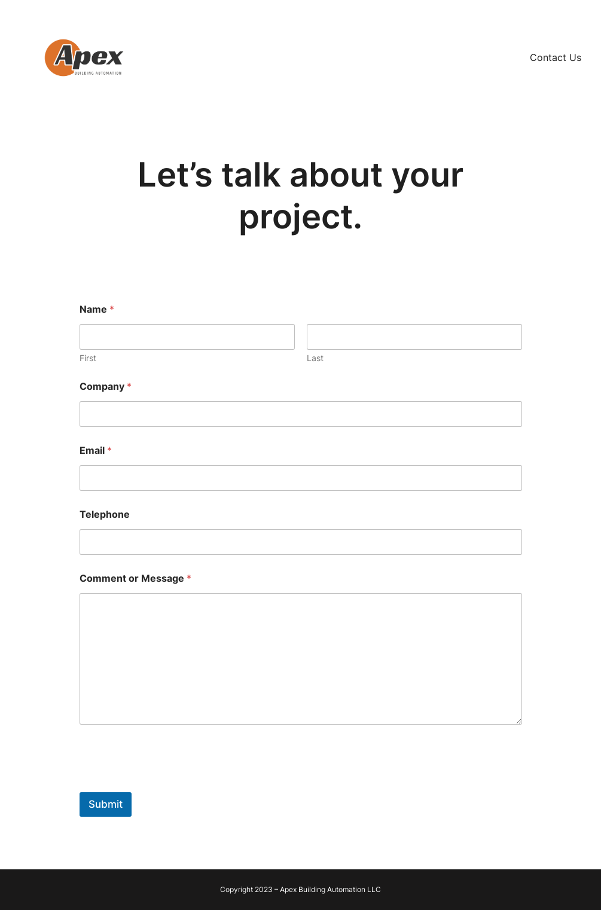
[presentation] (170, 784)
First (88, 358)
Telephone (105, 514)
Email (96, 450)
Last (315, 358)
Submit (106, 804)
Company (106, 386)
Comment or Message (135, 578)
